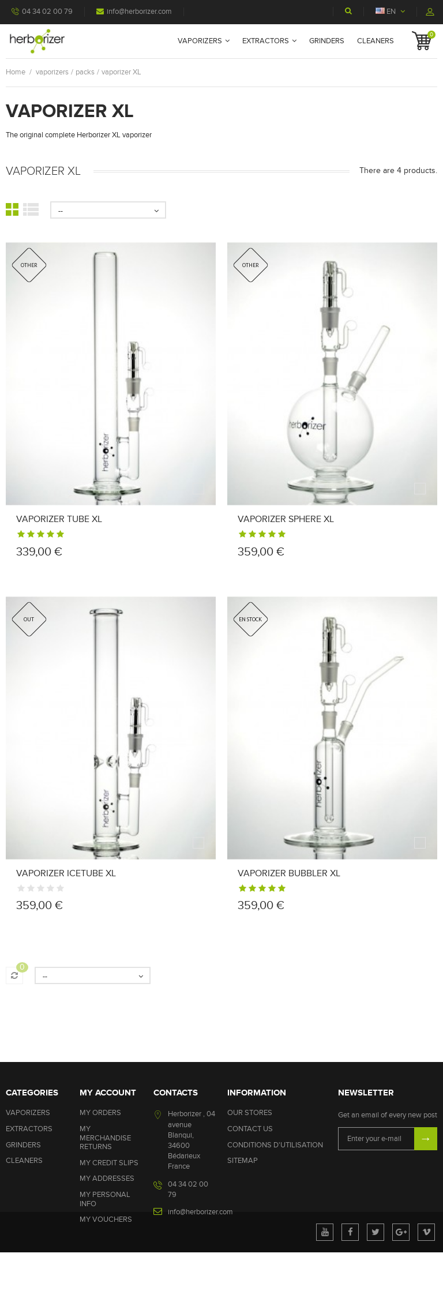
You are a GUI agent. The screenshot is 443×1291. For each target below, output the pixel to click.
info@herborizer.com (134, 11)
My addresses (107, 1178)
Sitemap (242, 1160)
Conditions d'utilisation (275, 1145)
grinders (326, 41)
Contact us (250, 1129)
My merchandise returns (105, 1137)
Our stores (249, 1112)
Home (15, 72)
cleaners (375, 41)
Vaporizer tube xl (59, 519)
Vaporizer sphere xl (286, 519)
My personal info (105, 1199)
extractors (265, 41)
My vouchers (106, 1219)
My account (108, 1092)
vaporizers (200, 41)
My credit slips (109, 1163)
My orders (100, 1112)
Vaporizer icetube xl (66, 873)
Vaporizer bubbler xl (289, 873)
